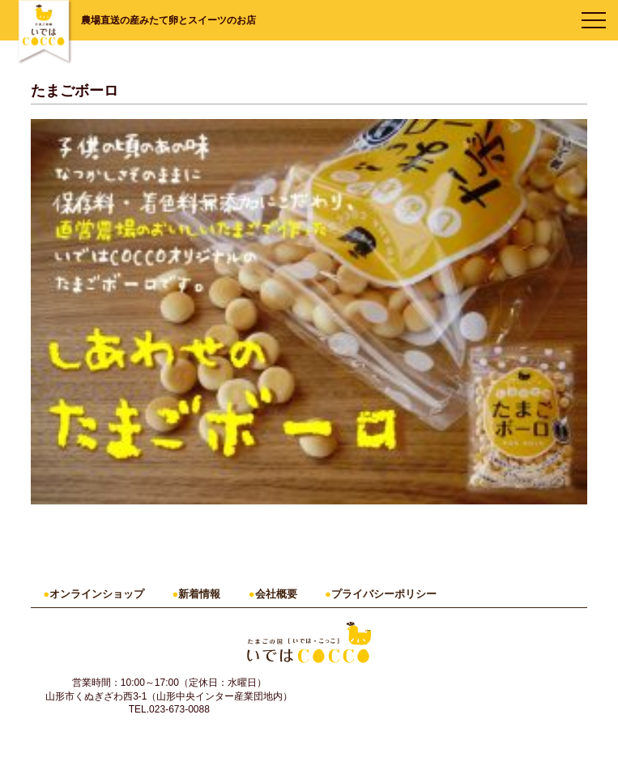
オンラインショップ (96, 594)
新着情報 (199, 594)
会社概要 (276, 594)
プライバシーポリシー (384, 594)
